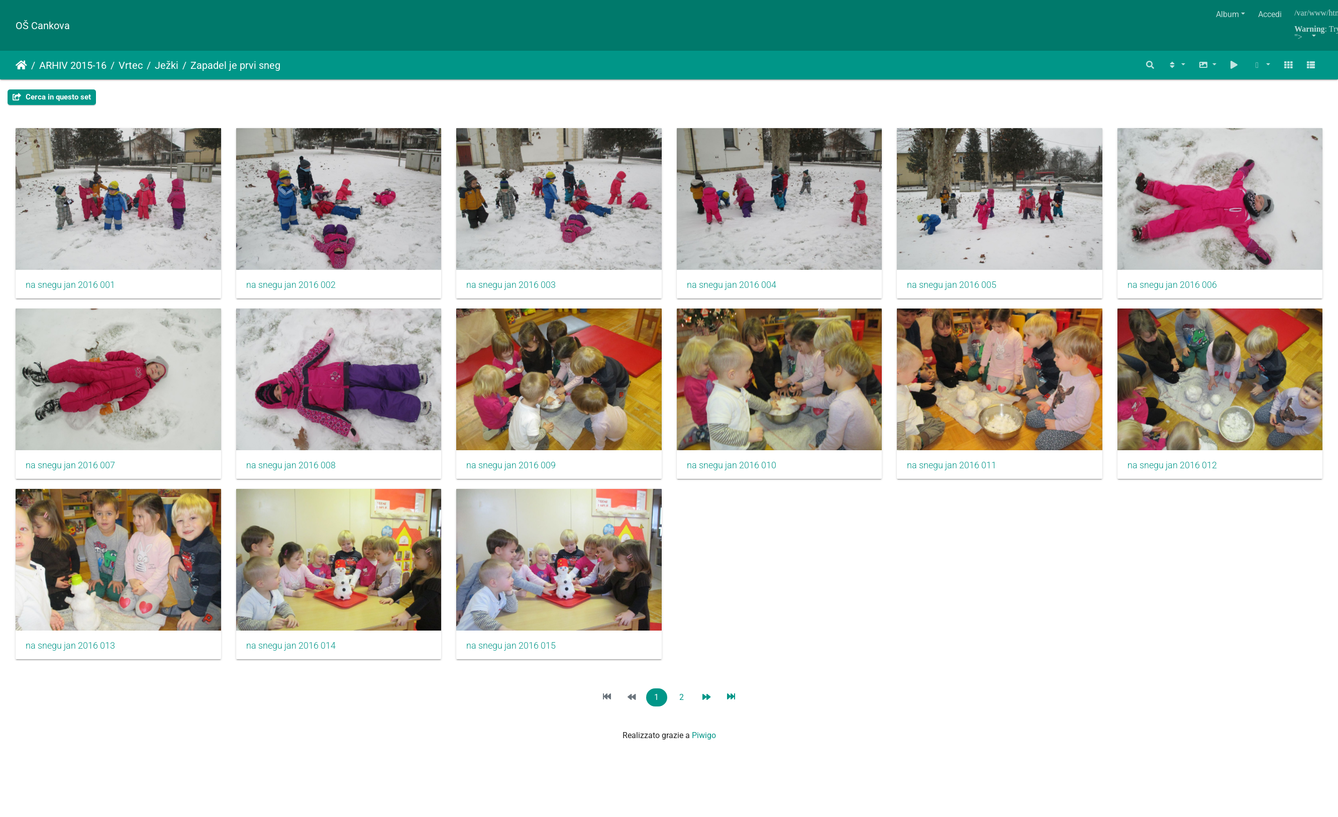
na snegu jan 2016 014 (742, 653)
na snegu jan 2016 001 (70, 287)
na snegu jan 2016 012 (294, 653)
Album (1227, 14)
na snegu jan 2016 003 (518, 287)
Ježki (166, 65)
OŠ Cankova (43, 26)
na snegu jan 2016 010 (966, 470)
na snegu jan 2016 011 (70, 653)
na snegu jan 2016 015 (966, 653)
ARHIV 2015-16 (73, 65)
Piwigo (704, 743)
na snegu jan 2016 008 (518, 470)
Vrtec (131, 65)
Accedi (1270, 14)
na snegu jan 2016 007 (294, 470)
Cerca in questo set (52, 96)
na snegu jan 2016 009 (742, 470)
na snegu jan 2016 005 (966, 287)
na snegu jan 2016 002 (294, 287)
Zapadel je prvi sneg (235, 65)
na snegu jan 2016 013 (518, 653)
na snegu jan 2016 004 (742, 287)
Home (21, 65)
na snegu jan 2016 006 (70, 470)
